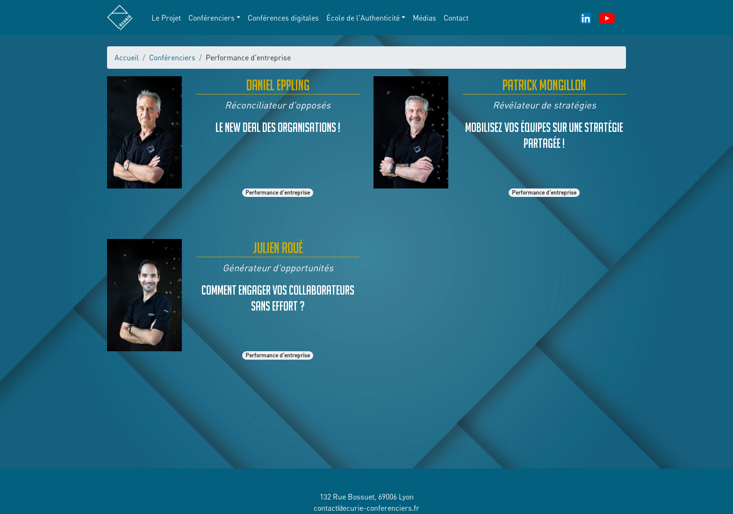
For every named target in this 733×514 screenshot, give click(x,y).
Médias (424, 17)
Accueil (127, 57)
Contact (456, 17)
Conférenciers (172, 57)
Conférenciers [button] (211, 17)
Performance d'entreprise (277, 192)
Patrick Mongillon (544, 85)
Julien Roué (278, 247)
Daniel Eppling (277, 85)
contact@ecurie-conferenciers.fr (366, 508)
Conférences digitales (283, 17)
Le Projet (166, 17)
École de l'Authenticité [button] (363, 17)
